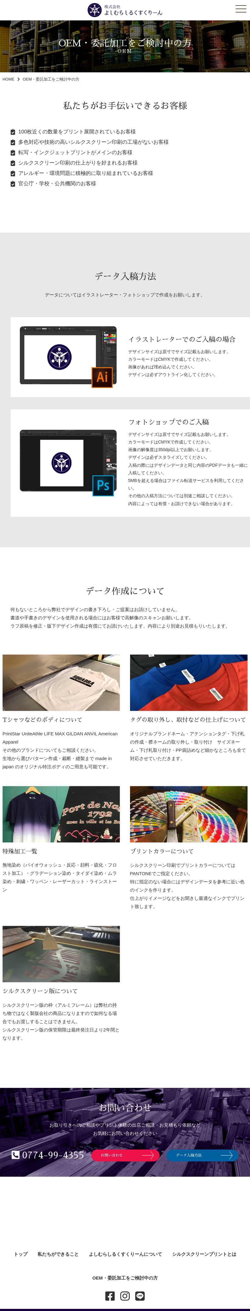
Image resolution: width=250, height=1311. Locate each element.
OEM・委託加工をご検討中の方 (125, 1277)
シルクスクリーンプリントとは (204, 1254)
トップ (20, 1254)
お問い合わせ (112, 1155)
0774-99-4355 (48, 1155)
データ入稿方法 (188, 1155)
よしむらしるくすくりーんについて (125, 1254)
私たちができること (58, 1254)
